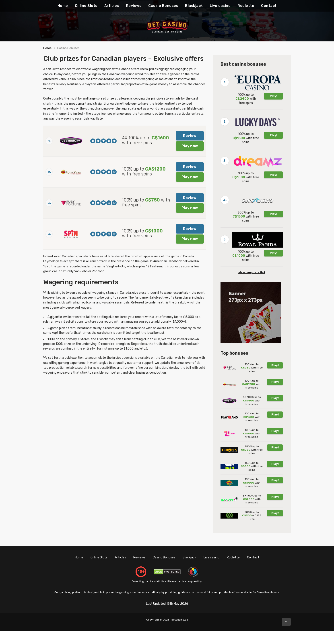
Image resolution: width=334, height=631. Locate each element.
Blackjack (194, 6)
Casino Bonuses (163, 6)
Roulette (245, 6)
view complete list (251, 272)
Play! (273, 96)
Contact (269, 6)
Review (189, 136)
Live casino (220, 6)
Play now (189, 146)
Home (63, 6)
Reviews (134, 6)
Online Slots (86, 6)
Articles (111, 6)
